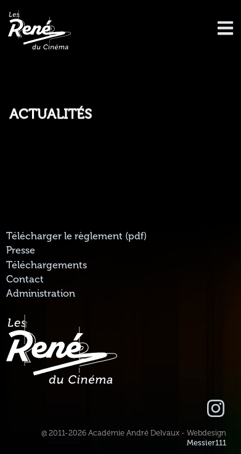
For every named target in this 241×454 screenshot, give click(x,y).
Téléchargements (46, 265)
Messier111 (206, 443)
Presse (20, 250)
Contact (25, 279)
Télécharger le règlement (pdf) (76, 236)
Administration (40, 293)
